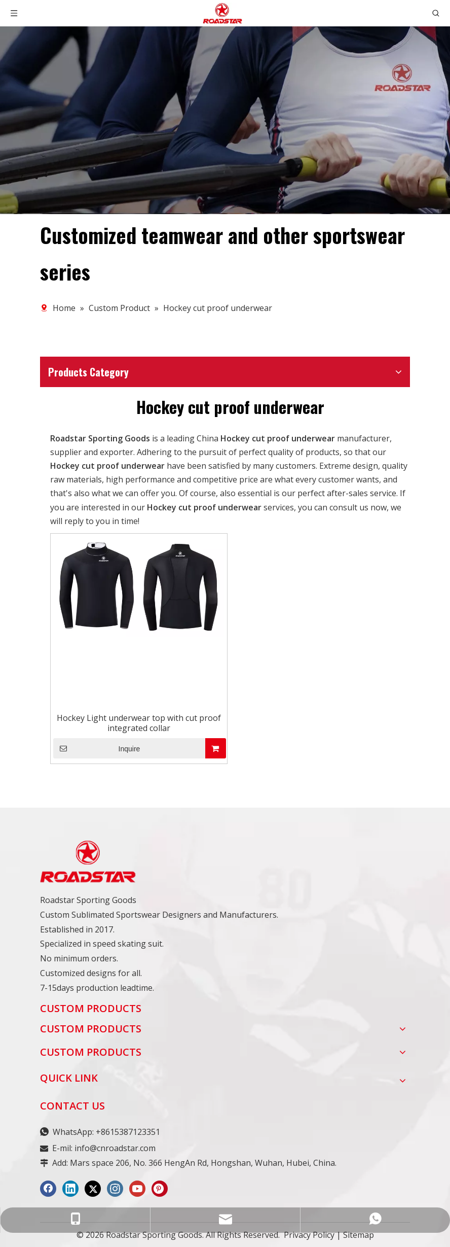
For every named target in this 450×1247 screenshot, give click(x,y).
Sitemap (358, 1234)
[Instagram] (115, 1189)
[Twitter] (93, 1189)
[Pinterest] (160, 1189)
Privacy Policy (309, 1234)
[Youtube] (137, 1189)
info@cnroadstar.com (115, 1148)
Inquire (96, 748)
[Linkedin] (70, 1189)
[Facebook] (48, 1189)
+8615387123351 (128, 1131)
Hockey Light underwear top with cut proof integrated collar (139, 723)
